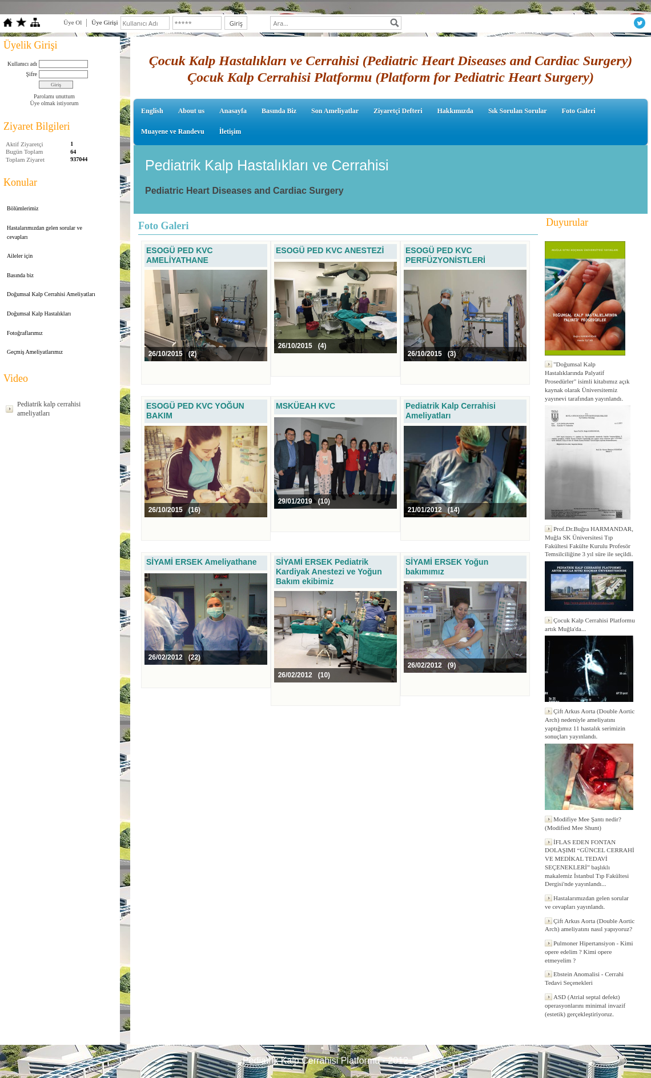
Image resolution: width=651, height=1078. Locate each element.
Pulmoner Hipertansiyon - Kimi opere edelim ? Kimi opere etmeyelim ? (589, 952)
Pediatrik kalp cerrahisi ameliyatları (49, 408)
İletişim (230, 131)
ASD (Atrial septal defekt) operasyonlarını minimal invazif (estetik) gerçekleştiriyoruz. (585, 1005)
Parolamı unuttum (54, 96)
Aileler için (20, 256)
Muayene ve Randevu (172, 131)
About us (191, 111)
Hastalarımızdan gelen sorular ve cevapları (44, 232)
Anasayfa (233, 111)
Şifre (31, 74)
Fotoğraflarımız (25, 333)
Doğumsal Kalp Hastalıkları (39, 313)
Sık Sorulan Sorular (517, 111)
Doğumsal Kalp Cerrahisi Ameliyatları (51, 294)
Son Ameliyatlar (335, 111)
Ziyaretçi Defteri (397, 111)
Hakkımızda (455, 111)
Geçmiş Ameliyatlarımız (35, 352)
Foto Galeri (579, 111)
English (152, 111)
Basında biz (20, 275)
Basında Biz (279, 111)
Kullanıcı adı (22, 64)
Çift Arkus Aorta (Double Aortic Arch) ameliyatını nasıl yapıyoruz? (589, 925)
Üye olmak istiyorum (54, 103)
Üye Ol (72, 22)
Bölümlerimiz (23, 208)
